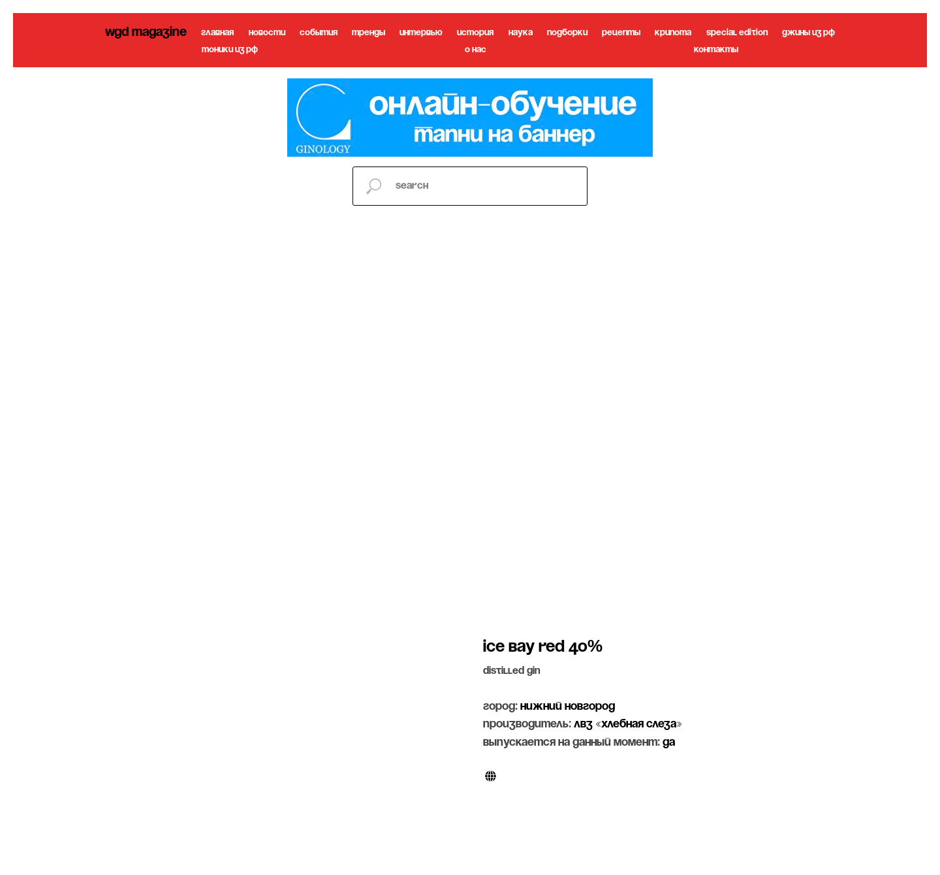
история (475, 33)
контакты (716, 50)
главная (217, 33)
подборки (567, 33)
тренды (368, 33)
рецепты (621, 33)
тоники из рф (230, 50)
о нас (475, 50)
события (318, 33)
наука (521, 33)
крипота (673, 33)
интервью (421, 33)
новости (267, 33)
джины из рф (808, 33)
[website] (490, 776)
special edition (737, 33)
